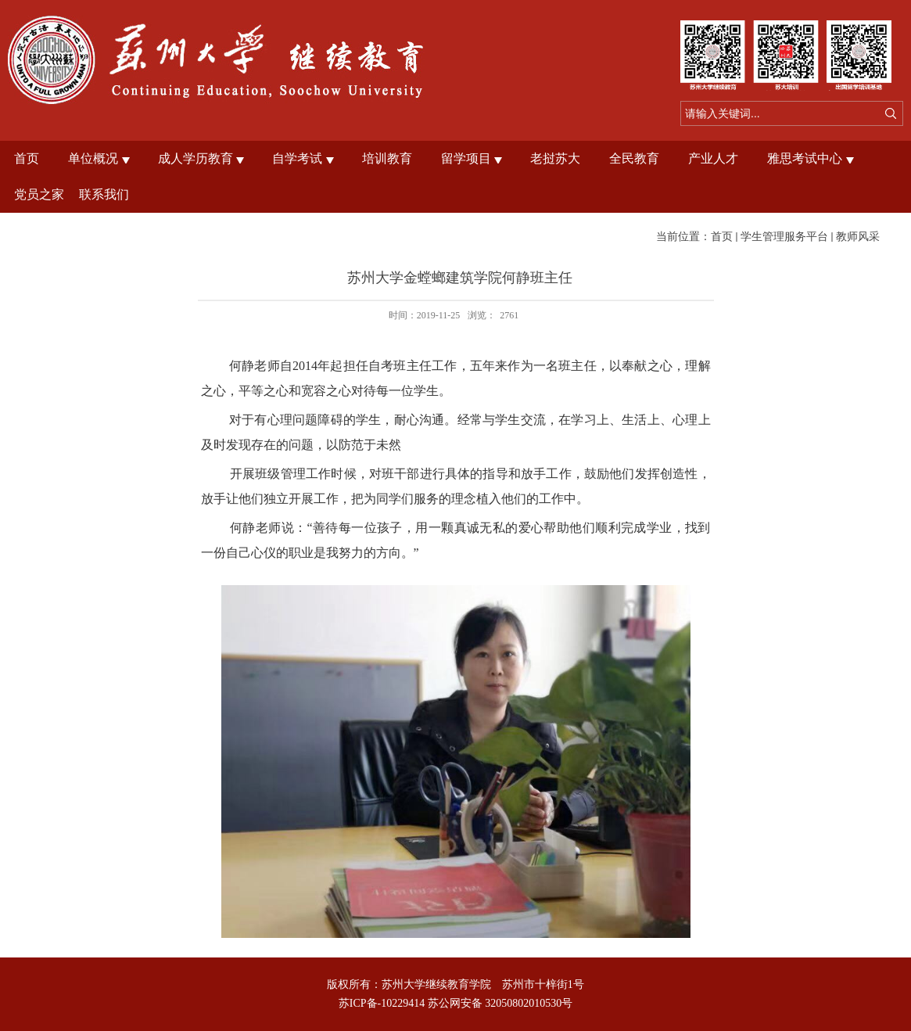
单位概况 (93, 158)
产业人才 (713, 158)
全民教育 (634, 158)
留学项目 (466, 158)
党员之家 (39, 194)
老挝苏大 (555, 158)
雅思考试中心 (804, 158)
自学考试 (297, 158)
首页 (26, 158)
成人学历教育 (195, 158)
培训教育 (387, 158)
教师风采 (858, 236)
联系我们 (104, 194)
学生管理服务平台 (784, 236)
